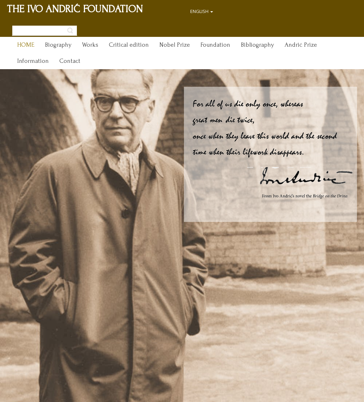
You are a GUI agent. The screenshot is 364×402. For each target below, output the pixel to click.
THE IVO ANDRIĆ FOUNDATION (75, 9)
